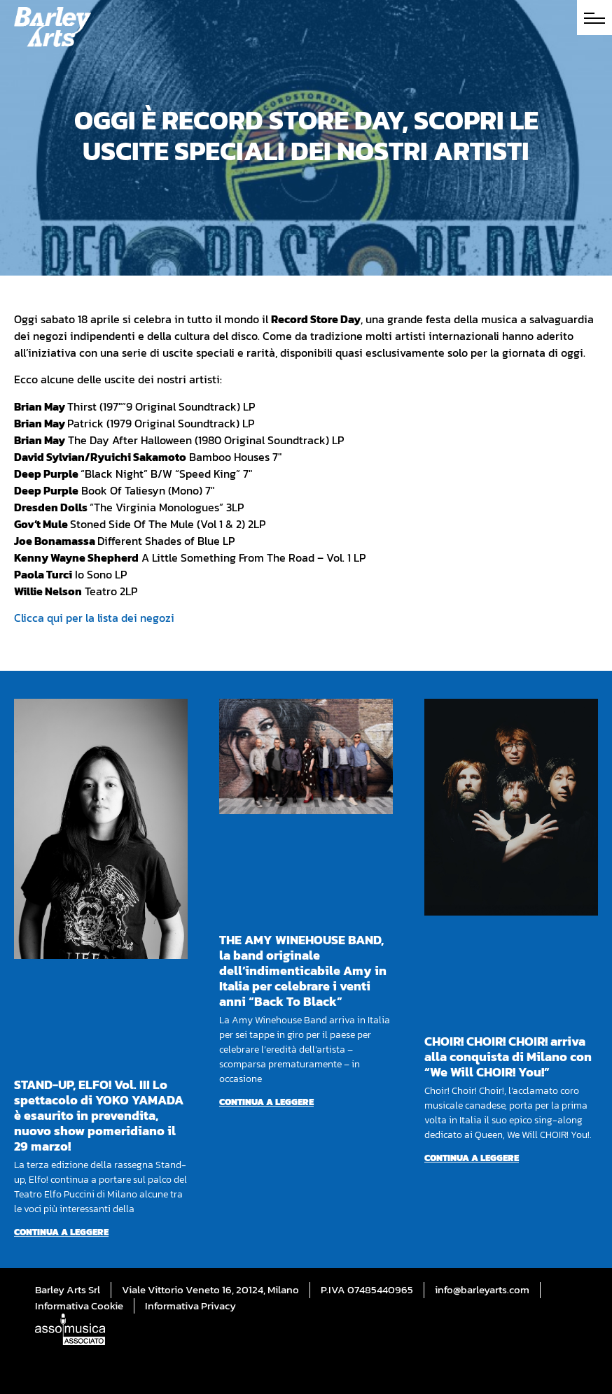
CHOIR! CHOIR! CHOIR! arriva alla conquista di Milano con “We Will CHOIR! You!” (508, 1056)
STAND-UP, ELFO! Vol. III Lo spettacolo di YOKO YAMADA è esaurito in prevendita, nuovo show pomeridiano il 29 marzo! (98, 1115)
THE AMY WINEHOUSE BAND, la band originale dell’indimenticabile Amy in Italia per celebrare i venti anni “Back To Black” (303, 970)
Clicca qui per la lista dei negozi (94, 617)
